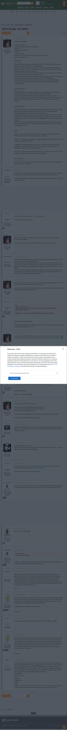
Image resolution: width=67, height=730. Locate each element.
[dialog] (33, 365)
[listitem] (33, 373)
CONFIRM (16, 378)
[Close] (63, 349)
